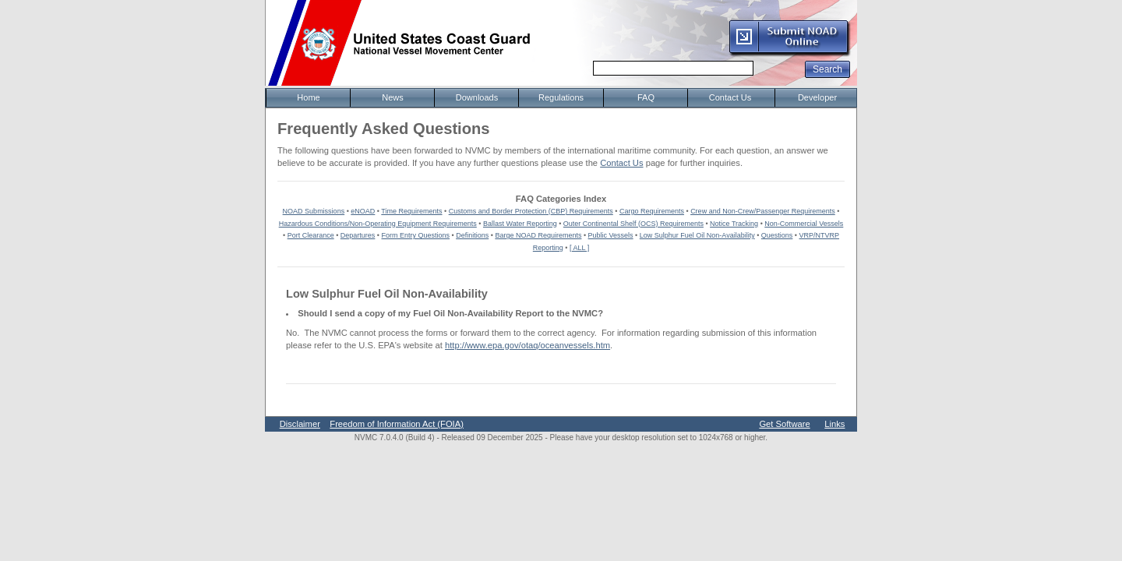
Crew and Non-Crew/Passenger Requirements (762, 211)
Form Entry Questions (416, 235)
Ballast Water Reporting (520, 224)
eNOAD (363, 211)
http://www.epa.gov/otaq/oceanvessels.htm (527, 345)
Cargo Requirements (651, 211)
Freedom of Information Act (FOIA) (397, 424)
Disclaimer (300, 424)
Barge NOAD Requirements (538, 235)
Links (834, 424)
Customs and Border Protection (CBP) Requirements (531, 211)
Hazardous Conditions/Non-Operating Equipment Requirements (378, 224)
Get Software (784, 424)
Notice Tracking (734, 224)
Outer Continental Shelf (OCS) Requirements (633, 224)
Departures (358, 235)
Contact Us (621, 163)
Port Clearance (311, 235)
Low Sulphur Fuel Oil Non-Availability (697, 235)
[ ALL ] (579, 248)
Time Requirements (411, 211)
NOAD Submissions (314, 211)
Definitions (472, 235)
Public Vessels (610, 235)
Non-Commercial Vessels (803, 224)
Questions (777, 235)
